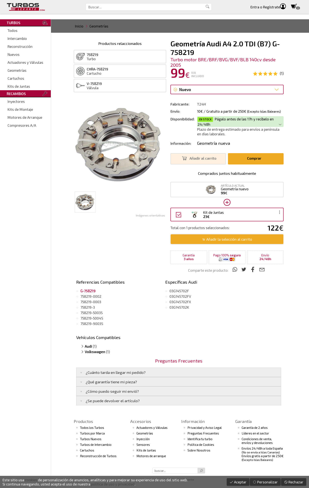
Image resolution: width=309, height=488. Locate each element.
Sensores (143, 444)
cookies (31, 480)
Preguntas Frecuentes (203, 433)
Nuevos (14, 54)
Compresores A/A (22, 125)
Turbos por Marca (92, 433)
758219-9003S (91, 323)
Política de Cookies (200, 444)
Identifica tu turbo (199, 439)
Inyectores (16, 101)
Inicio (79, 26)
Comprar (255, 158)
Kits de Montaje (20, 109)
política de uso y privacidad (113, 484)
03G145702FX (180, 302)
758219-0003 (90, 302)
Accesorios (140, 421)
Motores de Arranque (25, 117)
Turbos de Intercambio (95, 444)
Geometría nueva (213, 143)
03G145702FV (180, 296)
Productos (83, 421)
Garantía (243, 421)
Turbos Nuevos (90, 439)
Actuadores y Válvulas (25, 62)
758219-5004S (91, 318)
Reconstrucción (20, 46)
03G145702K (179, 307)
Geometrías (17, 70)
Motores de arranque (151, 456)
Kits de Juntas (19, 86)
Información (193, 421)
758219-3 (87, 307)
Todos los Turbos (92, 427)
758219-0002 (90, 296)
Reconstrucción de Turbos (98, 456)
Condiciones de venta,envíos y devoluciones (257, 441)
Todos (12, 30)
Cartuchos (16, 78)
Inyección (143, 439)
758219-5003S (91, 313)
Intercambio (17, 38)
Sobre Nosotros (198, 450)
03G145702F (179, 291)
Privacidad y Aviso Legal (204, 427)
